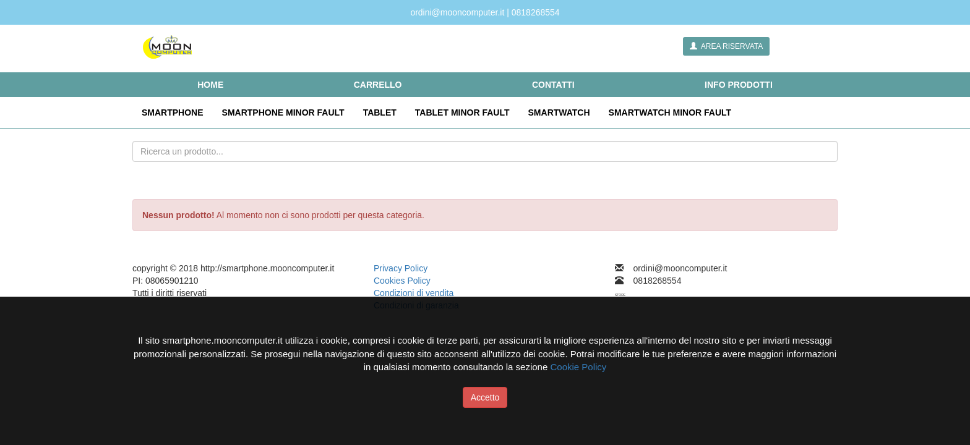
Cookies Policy (402, 281)
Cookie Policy (578, 367)
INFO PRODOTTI (739, 85)
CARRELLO (378, 85)
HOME (210, 85)
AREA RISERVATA (726, 46)
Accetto (485, 397)
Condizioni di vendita (413, 293)
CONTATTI (553, 85)
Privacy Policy (400, 268)
